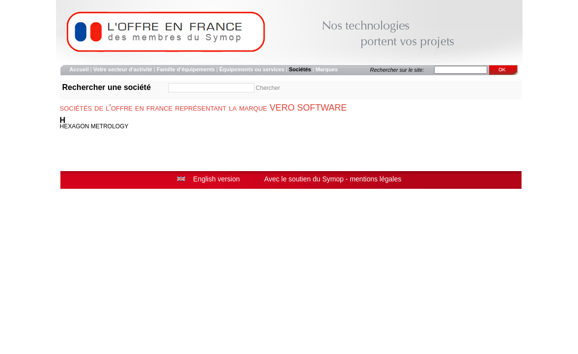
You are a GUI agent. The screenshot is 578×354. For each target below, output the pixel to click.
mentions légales (375, 179)
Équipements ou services (251, 69)
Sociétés (300, 69)
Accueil (79, 69)
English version (216, 179)
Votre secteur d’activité (122, 69)
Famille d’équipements (186, 69)
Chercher (268, 88)
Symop (333, 179)
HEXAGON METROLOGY (94, 126)
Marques (326, 69)
